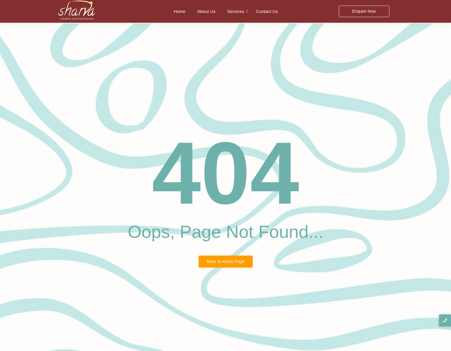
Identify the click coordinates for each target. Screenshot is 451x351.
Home (180, 11)
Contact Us (267, 11)
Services (236, 11)
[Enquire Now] (364, 11)
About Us (206, 11)
